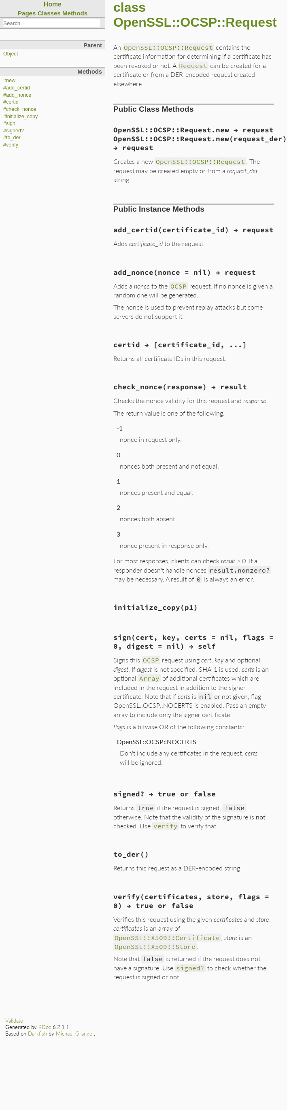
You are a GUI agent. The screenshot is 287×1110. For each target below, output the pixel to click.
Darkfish (37, 1033)
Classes (49, 13)
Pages (27, 13)
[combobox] (51, 23)
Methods (74, 13)
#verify (10, 145)
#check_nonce (19, 109)
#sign (9, 123)
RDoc (44, 1027)
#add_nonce (17, 95)
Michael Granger (75, 1033)
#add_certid (16, 88)
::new (9, 80)
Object (10, 54)
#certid (11, 102)
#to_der (12, 137)
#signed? (13, 131)
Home (53, 4)
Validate (14, 1020)
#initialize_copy (20, 116)
